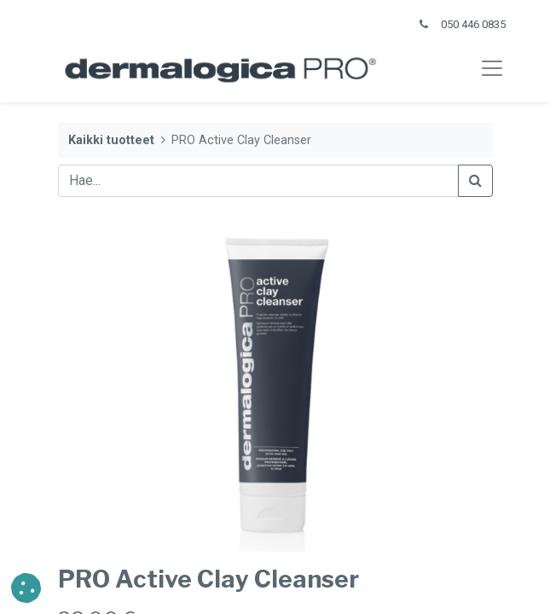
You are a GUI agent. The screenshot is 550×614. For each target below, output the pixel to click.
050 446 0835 (473, 24)
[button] (26, 588)
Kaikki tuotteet (111, 140)
